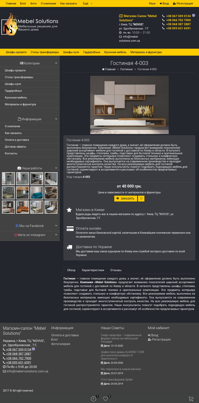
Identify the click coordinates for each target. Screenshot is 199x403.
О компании (48, 3)
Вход (164, 3)
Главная (11, 3)
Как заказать (68, 3)
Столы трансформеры (45, 52)
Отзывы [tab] (115, 270)
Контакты (11, 153)
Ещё (88, 3)
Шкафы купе (71, 52)
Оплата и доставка (17, 139)
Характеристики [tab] (93, 270)
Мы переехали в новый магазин (121, 369)
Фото (33, 3)
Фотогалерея (60, 344)
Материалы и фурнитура (146, 52)
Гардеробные (91, 52)
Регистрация (183, 3)
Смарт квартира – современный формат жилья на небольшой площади (121, 338)
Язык (152, 3)
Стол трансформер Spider (117, 379)
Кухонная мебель (115, 52)
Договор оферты (15, 146)
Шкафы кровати (16, 52)
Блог (23, 3)
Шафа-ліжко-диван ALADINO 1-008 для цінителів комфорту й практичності (122, 355)
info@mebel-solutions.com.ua (27, 371)
